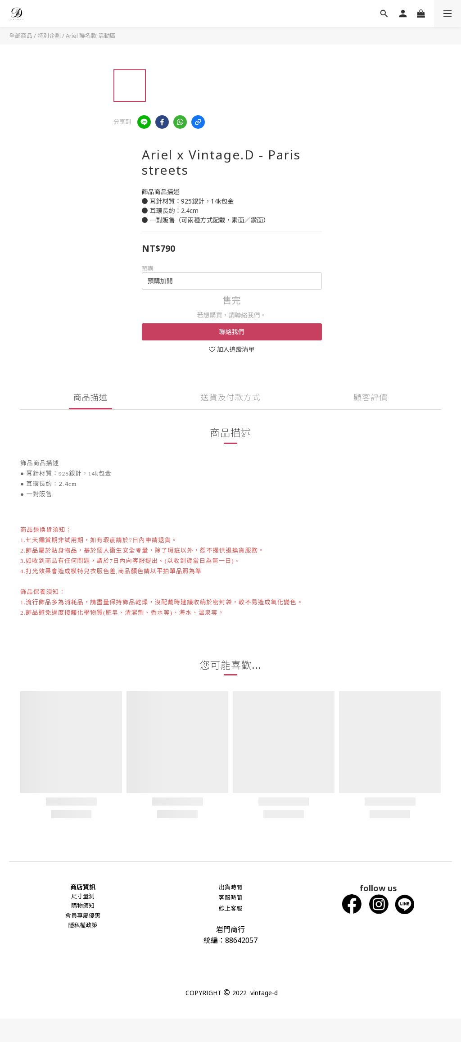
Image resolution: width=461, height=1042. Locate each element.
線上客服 (230, 908)
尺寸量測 (83, 896)
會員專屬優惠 (82, 915)
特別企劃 (49, 36)
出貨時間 (230, 887)
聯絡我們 (231, 331)
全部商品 (20, 36)
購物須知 (83, 906)
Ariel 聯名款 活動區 (91, 36)
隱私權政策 (82, 925)
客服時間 (230, 897)
